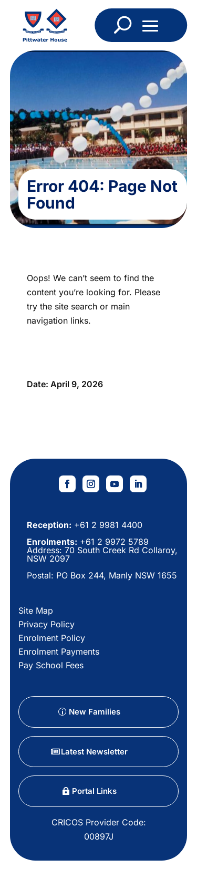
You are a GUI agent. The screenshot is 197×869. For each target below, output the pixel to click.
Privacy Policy (46, 624)
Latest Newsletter (94, 752)
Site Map (35, 610)
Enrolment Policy (51, 638)
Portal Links (94, 791)
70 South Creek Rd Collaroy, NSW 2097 (102, 554)
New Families (94, 712)
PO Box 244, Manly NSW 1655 (116, 575)
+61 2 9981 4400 (106, 525)
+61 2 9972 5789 (113, 541)
